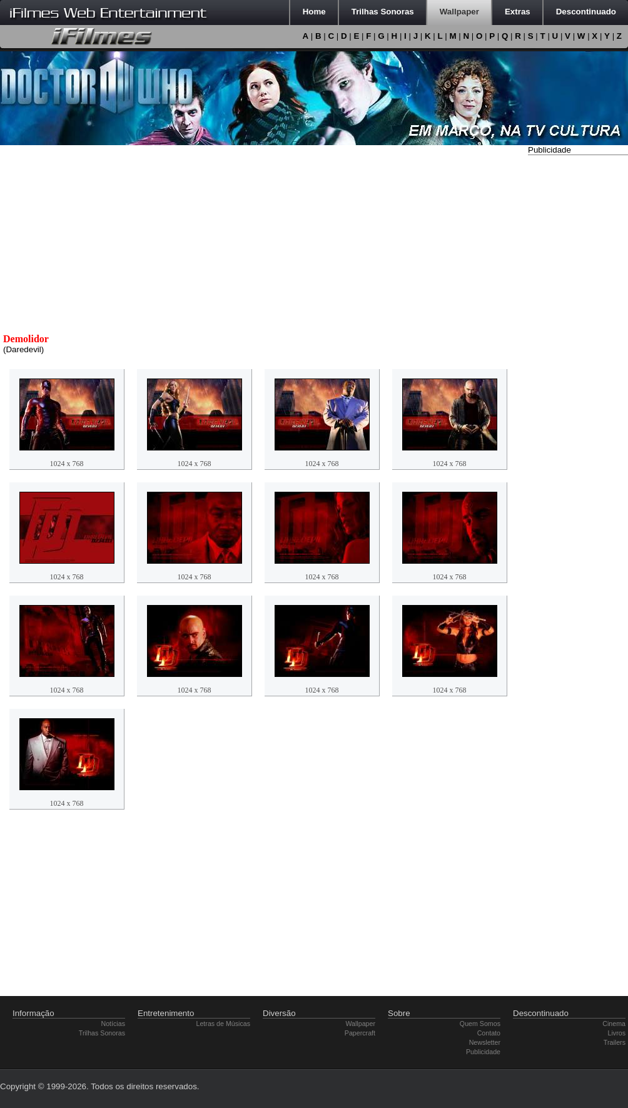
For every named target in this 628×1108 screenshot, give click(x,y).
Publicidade (483, 1051)
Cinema (613, 1023)
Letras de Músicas (223, 1023)
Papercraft (360, 1033)
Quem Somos (480, 1023)
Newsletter (484, 1042)
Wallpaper (360, 1023)
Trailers (614, 1042)
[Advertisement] (578, 346)
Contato (488, 1033)
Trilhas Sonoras (102, 1033)
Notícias (113, 1023)
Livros (616, 1033)
